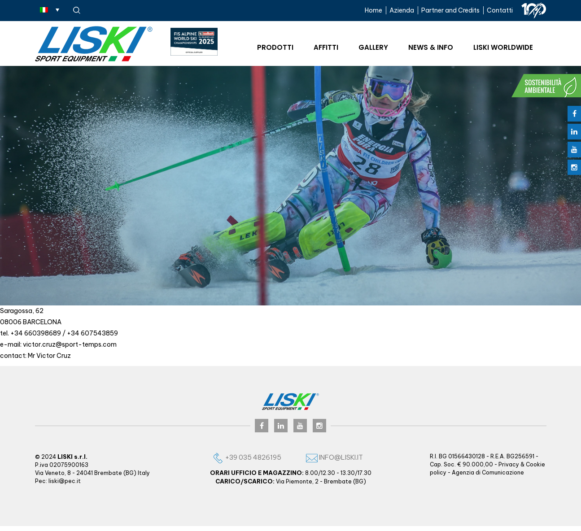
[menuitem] (49, 9)
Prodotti (275, 47)
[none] (49, 9)
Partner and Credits (450, 10)
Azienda (401, 10)
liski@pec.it (64, 481)
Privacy (508, 464)
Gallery (373, 47)
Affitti (326, 47)
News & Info (430, 47)
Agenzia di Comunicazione (488, 472)
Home (373, 10)
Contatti (500, 10)
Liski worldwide (503, 47)
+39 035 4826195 (246, 457)
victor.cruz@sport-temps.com (70, 344)
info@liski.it (334, 457)
